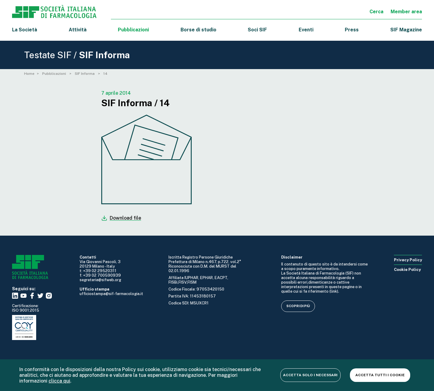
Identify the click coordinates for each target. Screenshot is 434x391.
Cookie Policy (407, 269)
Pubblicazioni (54, 74)
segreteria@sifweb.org (100, 280)
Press (352, 30)
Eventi (306, 30)
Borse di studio (198, 30)
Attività (77, 30)
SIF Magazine (406, 30)
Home (29, 74)
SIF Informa (85, 74)
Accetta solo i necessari (310, 375)
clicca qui (59, 381)
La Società (24, 30)
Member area (406, 11)
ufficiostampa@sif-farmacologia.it (111, 293)
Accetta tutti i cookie (379, 375)
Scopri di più (298, 306)
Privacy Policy (408, 260)
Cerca (376, 11)
